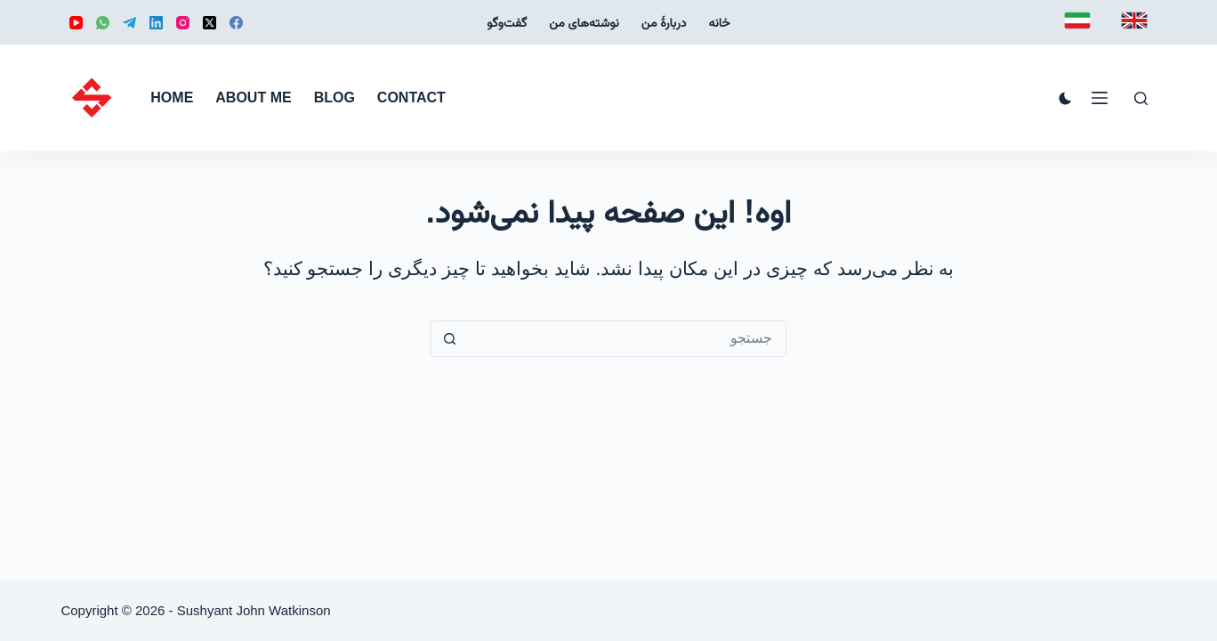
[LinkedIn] (156, 22)
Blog (334, 97)
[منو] (1100, 98)
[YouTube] (76, 22)
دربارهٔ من (664, 22)
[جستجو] (1141, 98)
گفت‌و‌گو (507, 22)
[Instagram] (182, 22)
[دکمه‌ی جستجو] (449, 338)
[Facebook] (236, 22)
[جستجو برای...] (626, 338)
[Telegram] (129, 22)
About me (253, 97)
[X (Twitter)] (209, 22)
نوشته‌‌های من (584, 22)
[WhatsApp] (102, 22)
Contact (411, 97)
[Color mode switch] (1065, 98)
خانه (718, 22)
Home (171, 97)
